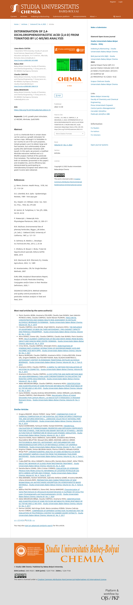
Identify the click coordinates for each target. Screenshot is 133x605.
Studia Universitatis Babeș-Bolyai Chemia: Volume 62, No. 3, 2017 (51, 514)
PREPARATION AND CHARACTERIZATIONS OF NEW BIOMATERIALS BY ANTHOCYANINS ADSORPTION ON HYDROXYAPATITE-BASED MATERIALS (50, 482)
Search (117, 16)
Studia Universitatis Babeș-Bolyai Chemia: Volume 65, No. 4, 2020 (49, 464)
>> (34, 520)
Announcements (79, 16)
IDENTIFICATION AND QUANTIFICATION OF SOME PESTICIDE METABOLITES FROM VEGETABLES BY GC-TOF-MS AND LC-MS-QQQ (51, 385)
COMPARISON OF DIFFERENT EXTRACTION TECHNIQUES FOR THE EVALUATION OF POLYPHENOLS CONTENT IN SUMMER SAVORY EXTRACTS (51, 511)
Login (121, 2)
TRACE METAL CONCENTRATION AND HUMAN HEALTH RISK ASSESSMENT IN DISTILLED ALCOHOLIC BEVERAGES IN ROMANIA (47, 319)
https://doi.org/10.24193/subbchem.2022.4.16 (32, 110)
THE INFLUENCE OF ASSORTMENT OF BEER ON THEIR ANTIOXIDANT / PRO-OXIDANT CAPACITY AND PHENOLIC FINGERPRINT (50, 329)
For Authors (95, 131)
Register (113, 2)
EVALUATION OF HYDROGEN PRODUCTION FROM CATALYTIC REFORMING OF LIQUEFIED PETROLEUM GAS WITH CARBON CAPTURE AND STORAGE (49, 470)
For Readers (95, 128)
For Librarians (95, 135)
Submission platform (61, 16)
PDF (59, 96)
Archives (23, 16)
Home (16, 24)
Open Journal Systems (99, 145)
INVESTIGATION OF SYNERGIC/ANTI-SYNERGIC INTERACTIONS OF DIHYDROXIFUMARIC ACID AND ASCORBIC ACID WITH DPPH (49, 348)
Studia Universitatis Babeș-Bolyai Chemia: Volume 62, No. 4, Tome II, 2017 (48, 474)
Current (14, 16)
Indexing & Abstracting (40, 16)
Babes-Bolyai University (100, 96)
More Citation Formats (64, 134)
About (92, 16)
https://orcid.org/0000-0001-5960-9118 (26, 86)
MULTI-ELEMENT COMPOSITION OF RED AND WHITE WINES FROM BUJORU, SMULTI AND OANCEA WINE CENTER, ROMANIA (51, 340)
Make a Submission (99, 27)
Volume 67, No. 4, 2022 (38, 24)
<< (15, 520)
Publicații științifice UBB (100, 114)
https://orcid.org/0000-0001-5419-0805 (26, 60)
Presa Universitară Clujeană (102, 105)
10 (30, 520)
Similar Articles (21, 409)
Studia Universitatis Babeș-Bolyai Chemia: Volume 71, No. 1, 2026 (55, 447)
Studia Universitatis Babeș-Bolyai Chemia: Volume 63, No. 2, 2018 (50, 434)
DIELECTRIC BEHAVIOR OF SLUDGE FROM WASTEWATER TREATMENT (46, 463)
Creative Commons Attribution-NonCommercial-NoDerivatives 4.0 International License (68, 182)
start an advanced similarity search (39, 525)
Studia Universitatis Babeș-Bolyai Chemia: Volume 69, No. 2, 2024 (49, 495)
